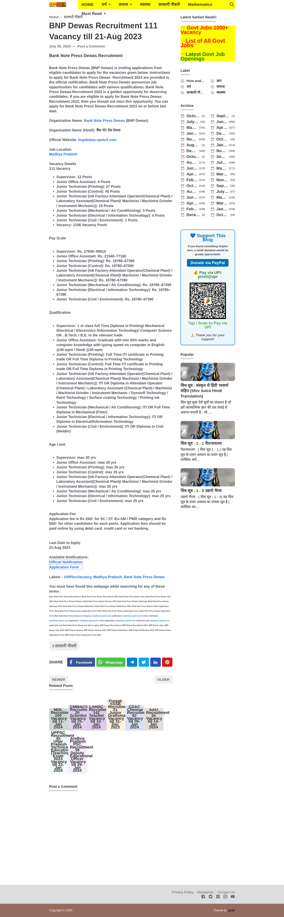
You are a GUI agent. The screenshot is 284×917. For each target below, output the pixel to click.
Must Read (91, 13)
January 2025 (192, 133)
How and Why (196, 81)
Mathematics (200, 4)
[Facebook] (81, 662)
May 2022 (222, 197)
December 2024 (222, 133)
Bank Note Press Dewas (104, 121)
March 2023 (222, 174)
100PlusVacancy (77, 577)
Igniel (231, 910)
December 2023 (192, 151)
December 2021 (194, 215)
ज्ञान (219, 81)
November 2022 (222, 180)
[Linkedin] (155, 662)
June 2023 (192, 168)
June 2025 (222, 122)
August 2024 (194, 145)
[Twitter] (110, 662)
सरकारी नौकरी (169, 4)
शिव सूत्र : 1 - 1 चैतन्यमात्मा (201, 443)
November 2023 (222, 151)
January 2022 (222, 209)
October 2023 (194, 157)
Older (163, 679)
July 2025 (193, 122)
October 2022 (192, 186)
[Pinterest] (167, 662)
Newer (58, 679)
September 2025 (223, 116)
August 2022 (192, 192)
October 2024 (222, 139)
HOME (87, 4)
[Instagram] (225, 897)
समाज (123, 4)
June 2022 (192, 197)
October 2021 (222, 215)
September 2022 (222, 186)
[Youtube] (232, 897)
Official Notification (65, 562)
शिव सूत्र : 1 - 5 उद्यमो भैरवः (201, 490)
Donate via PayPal (208, 262)
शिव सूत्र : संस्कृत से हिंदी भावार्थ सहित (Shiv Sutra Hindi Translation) (204, 390)
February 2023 (192, 180)
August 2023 (192, 162)
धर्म (104, 4)
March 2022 (222, 203)
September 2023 (222, 157)
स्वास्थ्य (145, 4)
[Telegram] (132, 662)
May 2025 (192, 128)
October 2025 (194, 116)
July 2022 (222, 192)
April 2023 (192, 174)
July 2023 (222, 162)
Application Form (64, 567)
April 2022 (192, 203)
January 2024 (222, 145)
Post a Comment (91, 46)
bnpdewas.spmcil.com (97, 140)
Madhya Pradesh (63, 154)
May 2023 (222, 168)
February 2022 (192, 209)
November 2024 (192, 139)
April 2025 (222, 128)
